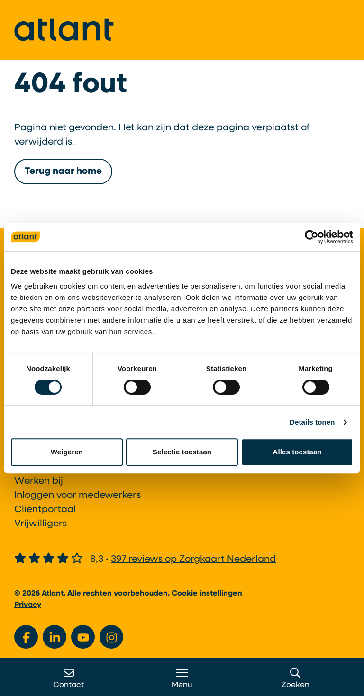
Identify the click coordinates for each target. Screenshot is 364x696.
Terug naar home (63, 177)
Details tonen (312, 422)
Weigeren (67, 452)
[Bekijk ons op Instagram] (111, 637)
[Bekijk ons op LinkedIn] (54, 637)
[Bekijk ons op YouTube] (83, 637)
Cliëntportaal (45, 510)
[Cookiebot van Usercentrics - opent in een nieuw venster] (311, 237)
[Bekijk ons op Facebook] (26, 637)
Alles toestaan (297, 452)
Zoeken (295, 678)
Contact (68, 678)
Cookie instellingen (207, 593)
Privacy (27, 605)
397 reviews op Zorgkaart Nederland (193, 559)
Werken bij (38, 481)
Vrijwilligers (40, 524)
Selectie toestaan (182, 452)
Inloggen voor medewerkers (77, 495)
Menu (182, 678)
